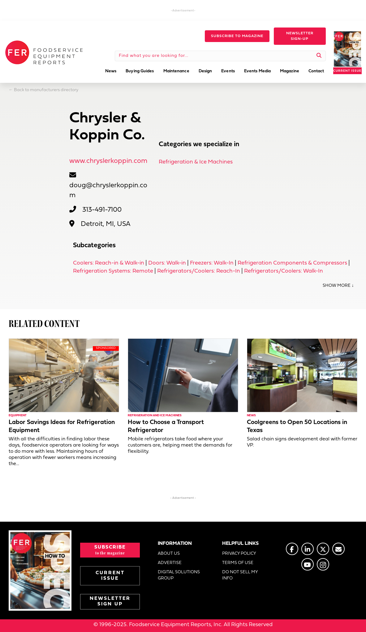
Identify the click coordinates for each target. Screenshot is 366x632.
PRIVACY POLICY (239, 553)
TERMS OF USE (237, 563)
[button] (237, 36)
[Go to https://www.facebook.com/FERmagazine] (292, 549)
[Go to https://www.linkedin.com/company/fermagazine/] (307, 549)
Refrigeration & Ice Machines (196, 162)
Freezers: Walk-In (212, 263)
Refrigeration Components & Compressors (292, 263)
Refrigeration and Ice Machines (155, 415)
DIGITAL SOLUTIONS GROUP (179, 575)
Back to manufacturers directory (46, 90)
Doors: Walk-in (167, 263)
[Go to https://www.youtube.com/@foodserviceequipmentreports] (307, 564)
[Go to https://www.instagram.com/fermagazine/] (323, 564)
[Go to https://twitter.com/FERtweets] (323, 549)
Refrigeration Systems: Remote (113, 271)
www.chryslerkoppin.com (108, 161)
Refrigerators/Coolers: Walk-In (283, 271)
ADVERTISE (170, 563)
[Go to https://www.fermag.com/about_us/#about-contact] (338, 549)
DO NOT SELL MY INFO (240, 575)
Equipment (18, 415)
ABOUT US (169, 553)
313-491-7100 (102, 210)
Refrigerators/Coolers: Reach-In (198, 271)
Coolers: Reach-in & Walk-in (108, 263)
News (251, 415)
